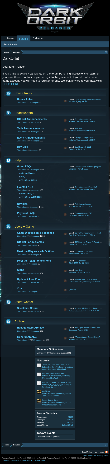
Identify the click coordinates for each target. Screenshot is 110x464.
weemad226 (74, 272)
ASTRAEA (73, 102)
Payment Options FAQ (83, 213)
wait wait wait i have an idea (86, 279)
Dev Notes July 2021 (83, 147)
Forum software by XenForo (24, 458)
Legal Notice (87, 452)
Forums (23, 38)
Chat (20, 288)
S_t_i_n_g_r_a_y (75, 310)
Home (10, 38)
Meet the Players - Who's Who (35, 251)
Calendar (38, 38)
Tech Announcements (30, 128)
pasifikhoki (73, 244)
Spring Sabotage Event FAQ (86, 187)
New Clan (78, 270)
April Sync (79, 128)
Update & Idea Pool (29, 279)
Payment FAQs (26, 213)
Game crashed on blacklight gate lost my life (92, 167)
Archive (19, 321)
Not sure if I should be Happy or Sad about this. (61, 382)
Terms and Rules (89, 456)
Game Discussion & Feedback (35, 232)
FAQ (23, 176)
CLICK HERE (10, 84)
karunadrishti (74, 254)
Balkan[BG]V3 (67, 425)
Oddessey (73, 149)
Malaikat (72, 121)
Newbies (22, 204)
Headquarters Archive (30, 327)
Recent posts (10, 44)
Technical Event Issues (32, 197)
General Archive (27, 337)
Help (17, 160)
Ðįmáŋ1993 (73, 263)
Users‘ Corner (23, 302)
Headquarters (23, 113)
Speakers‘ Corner (27, 308)
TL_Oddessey (80, 261)
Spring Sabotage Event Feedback (88, 233)
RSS (65, 101)
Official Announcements (32, 119)
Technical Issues (29, 180)
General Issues (28, 173)
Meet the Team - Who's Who (34, 260)
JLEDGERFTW (75, 206)
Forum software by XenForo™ (69, 458)
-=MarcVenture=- (75, 282)
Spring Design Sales (83, 119)
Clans (20, 270)
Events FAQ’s (27, 193)
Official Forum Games (30, 242)
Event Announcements (31, 137)
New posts (43, 360)
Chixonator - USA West (84, 251)
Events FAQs (25, 187)
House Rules (23, 93)
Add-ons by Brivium (26, 460)
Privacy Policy (102, 456)
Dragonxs (73, 169)
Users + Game (24, 226)
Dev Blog (22, 146)
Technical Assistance (83, 204)
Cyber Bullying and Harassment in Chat (90, 99)
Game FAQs (24, 166)
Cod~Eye (72, 235)
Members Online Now (50, 349)
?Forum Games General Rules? (87, 337)
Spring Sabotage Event (84, 138)
